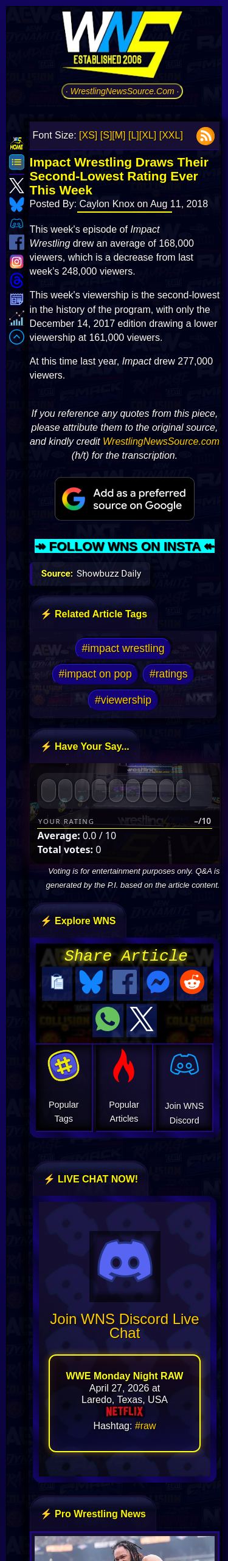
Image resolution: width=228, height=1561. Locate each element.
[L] (133, 135)
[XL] (147, 135)
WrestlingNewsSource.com (161, 441)
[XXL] (171, 135)
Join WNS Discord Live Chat (124, 1322)
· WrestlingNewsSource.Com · (122, 91)
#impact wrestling (123, 648)
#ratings (169, 674)
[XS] (88, 135)
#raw (145, 1422)
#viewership (123, 700)
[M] (118, 135)
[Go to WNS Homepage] (122, 46)
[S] (106, 135)
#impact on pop (94, 674)
